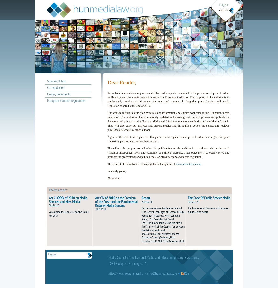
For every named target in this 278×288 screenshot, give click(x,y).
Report (146, 198)
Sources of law (56, 82)
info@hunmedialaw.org (162, 274)
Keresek (89, 255)
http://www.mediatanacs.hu (125, 274)
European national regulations (66, 101)
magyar (223, 5)
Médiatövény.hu (95, 10)
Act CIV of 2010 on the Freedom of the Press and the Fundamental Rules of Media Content (116, 202)
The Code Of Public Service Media (209, 198)
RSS (186, 274)
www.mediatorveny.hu (188, 164)
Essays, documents (58, 95)
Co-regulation (55, 88)
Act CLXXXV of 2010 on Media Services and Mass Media (68, 200)
